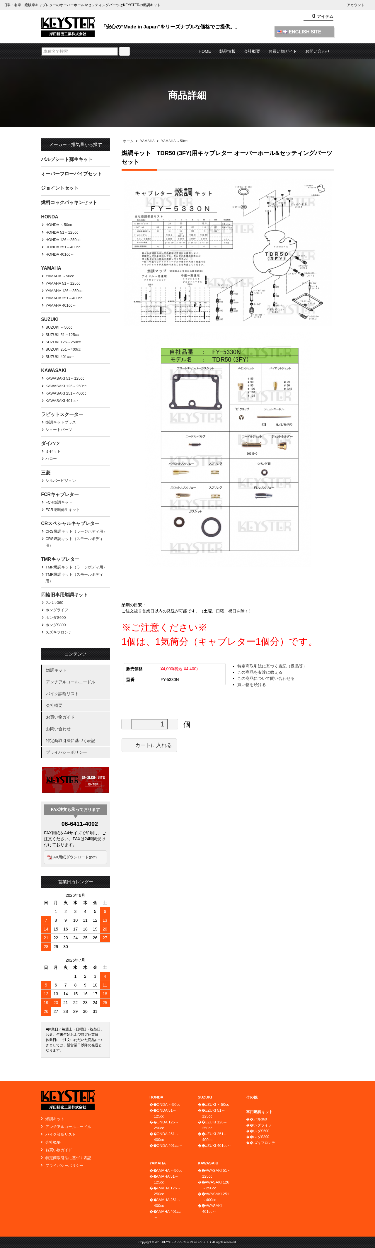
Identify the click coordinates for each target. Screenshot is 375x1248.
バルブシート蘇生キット (67, 159)
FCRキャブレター (60, 494)
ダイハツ (50, 443)
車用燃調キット (259, 1112)
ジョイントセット (60, 188)
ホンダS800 (55, 625)
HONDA (49, 216)
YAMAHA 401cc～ (60, 305)
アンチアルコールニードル (70, 682)
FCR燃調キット (58, 502)
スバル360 (54, 602)
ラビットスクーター (62, 414)
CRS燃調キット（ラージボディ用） (76, 531)
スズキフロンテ (58, 632)
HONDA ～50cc (58, 225)
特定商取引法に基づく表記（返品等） (272, 666)
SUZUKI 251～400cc (63, 349)
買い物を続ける (251, 684)
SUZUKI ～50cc (58, 327)
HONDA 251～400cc (62, 247)
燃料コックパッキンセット (69, 202)
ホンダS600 (55, 617)
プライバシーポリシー (66, 752)
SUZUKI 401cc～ (59, 356)
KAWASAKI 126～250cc (65, 386)
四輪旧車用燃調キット (64, 594)
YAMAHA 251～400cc (63, 298)
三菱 (45, 472)
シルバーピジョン (60, 480)
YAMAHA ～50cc (174, 141)
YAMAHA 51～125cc (62, 283)
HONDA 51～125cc (61, 232)
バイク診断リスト (62, 693)
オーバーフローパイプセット (71, 173)
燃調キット (56, 670)
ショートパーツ (58, 429)
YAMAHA (147, 141)
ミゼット (53, 451)
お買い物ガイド (282, 51)
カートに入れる (149, 744)
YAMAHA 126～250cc (63, 290)
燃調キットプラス (60, 422)
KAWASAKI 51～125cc (64, 378)
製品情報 (227, 51)
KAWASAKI (53, 370)
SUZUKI (50, 319)
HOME (205, 51)
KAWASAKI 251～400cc (65, 393)
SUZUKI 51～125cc (62, 334)
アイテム (319, 17)
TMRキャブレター (60, 559)
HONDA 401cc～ (59, 254)
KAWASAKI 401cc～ (62, 400)
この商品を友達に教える (259, 672)
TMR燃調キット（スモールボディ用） (74, 577)
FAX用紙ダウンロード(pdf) (77, 857)
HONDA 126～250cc (62, 239)
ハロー (51, 458)
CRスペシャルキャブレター (70, 523)
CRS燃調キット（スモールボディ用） (74, 541)
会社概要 (252, 51)
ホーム (128, 141)
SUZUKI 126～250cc (63, 342)
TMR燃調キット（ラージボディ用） (76, 567)
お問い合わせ (317, 51)
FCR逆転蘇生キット (62, 509)
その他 (252, 1097)
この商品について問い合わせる (266, 678)
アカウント (356, 5)
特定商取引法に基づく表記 (70, 740)
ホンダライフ (56, 610)
